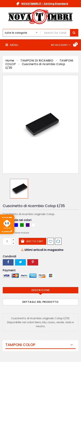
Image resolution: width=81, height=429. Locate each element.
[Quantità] (7, 241)
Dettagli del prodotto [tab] (40, 302)
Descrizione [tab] (40, 290)
